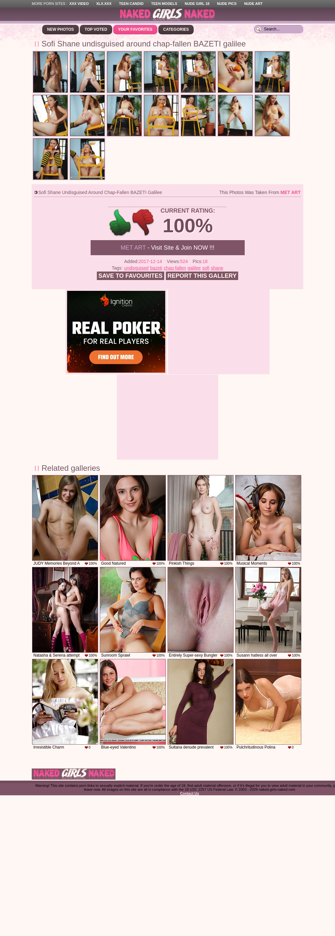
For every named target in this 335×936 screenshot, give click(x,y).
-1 (143, 223)
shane (217, 268)
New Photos (60, 29)
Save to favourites (130, 276)
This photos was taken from (260, 192)
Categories (176, 29)
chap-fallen (175, 268)
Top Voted (96, 29)
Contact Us (189, 793)
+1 (120, 223)
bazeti (156, 268)
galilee (194, 268)
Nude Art (253, 4)
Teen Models (164, 4)
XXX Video (79, 4)
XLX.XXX (103, 4)
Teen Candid (131, 4)
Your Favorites (135, 29)
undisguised (136, 268)
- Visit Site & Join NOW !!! (168, 247)
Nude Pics (227, 4)
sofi (205, 268)
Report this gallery (202, 276)
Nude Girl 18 (197, 4)
